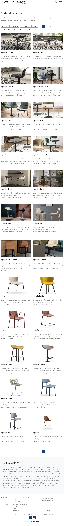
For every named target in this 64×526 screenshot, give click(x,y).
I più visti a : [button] (17, 29)
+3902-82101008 (17, 502)
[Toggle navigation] (60, 2)
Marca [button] (4, 26)
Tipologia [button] (6, 29)
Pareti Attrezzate (48, 503)
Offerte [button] (28, 29)
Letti (48, 508)
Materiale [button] (25, 26)
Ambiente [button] (14, 26)
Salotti (48, 506)
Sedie (16, 9)
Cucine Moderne (48, 498)
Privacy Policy (48, 514)
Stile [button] (34, 26)
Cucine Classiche (48, 500)
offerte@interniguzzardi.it (18, 504)
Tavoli (16, 508)
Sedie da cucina (22, 9)
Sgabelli (16, 511)
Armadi (48, 511)
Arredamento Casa (9, 9)
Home (2, 9)
